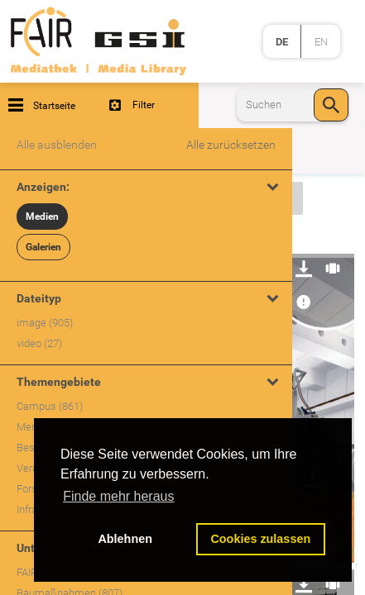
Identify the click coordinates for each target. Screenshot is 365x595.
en (321, 42)
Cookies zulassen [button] (260, 538)
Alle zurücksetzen (231, 144)
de (282, 42)
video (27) (39, 343)
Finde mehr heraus (118, 496)
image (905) (45, 323)
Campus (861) (50, 406)
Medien (42, 216)
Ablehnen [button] (125, 538)
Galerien (43, 247)
